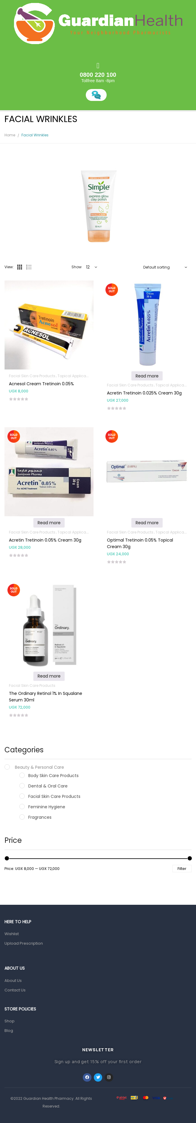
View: (9, 266)
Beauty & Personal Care (39, 767)
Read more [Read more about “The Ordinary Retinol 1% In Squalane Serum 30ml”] (49, 676)
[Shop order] (165, 267)
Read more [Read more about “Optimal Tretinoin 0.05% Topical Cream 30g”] (147, 523)
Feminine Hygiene (46, 807)
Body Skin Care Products (53, 776)
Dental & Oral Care (48, 786)
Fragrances (40, 817)
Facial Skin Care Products (54, 796)
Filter (182, 868)
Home (9, 135)
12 (88, 267)
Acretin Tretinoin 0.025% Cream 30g (144, 393)
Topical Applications (76, 375)
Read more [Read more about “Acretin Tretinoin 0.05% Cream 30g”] (49, 523)
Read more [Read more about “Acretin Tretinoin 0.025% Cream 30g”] (147, 376)
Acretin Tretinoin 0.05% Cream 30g (45, 540)
